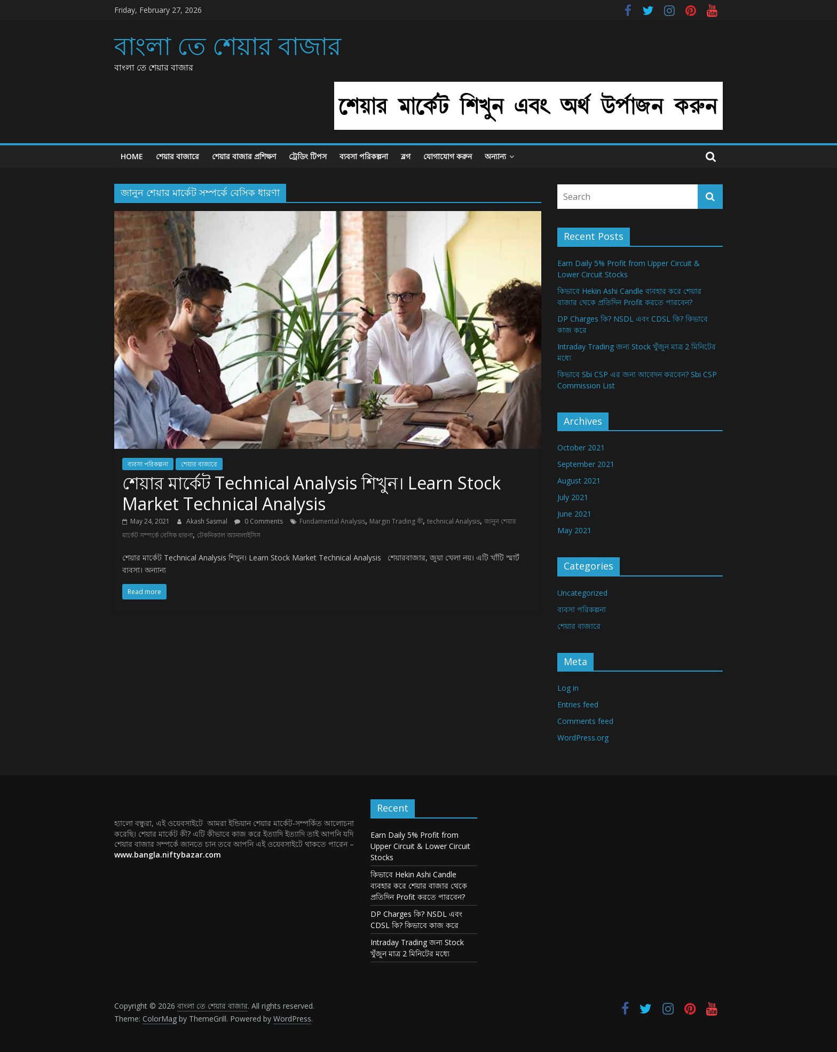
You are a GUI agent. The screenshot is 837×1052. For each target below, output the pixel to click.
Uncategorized (582, 593)
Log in (568, 688)
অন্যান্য (495, 156)
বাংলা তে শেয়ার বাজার (227, 45)
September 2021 (585, 464)
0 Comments (258, 521)
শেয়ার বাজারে (177, 156)
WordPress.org (583, 737)
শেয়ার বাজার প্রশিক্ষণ (244, 156)
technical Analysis (453, 521)
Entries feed (577, 704)
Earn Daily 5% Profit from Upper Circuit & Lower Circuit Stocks (420, 846)
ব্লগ (405, 156)
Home (132, 156)
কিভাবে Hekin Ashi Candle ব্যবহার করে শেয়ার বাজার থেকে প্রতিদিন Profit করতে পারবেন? (418, 885)
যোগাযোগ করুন (447, 156)
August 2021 (579, 481)
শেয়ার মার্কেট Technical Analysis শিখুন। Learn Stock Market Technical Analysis (311, 493)
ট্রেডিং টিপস (308, 156)
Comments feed (585, 721)
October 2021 (581, 447)
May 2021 (574, 530)
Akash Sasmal (207, 521)
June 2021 (574, 514)
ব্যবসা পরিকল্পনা (363, 156)
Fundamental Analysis (332, 521)
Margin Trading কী (396, 521)
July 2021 (572, 497)
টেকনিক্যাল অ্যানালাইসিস (228, 535)
